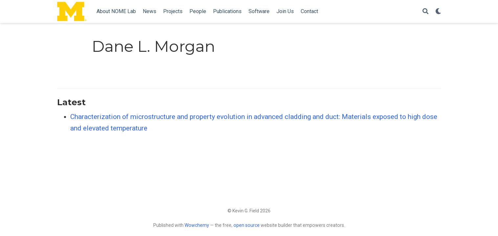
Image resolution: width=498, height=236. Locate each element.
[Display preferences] (438, 11)
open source (246, 225)
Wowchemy (196, 225)
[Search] (425, 11)
